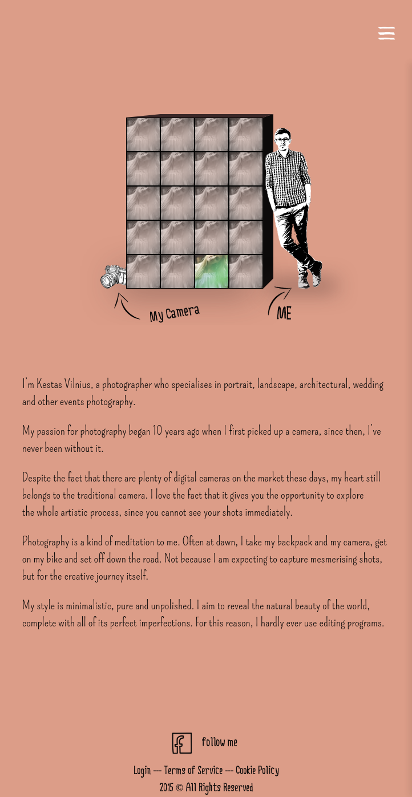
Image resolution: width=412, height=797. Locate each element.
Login (142, 771)
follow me (219, 742)
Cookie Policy (257, 771)
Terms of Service (193, 771)
